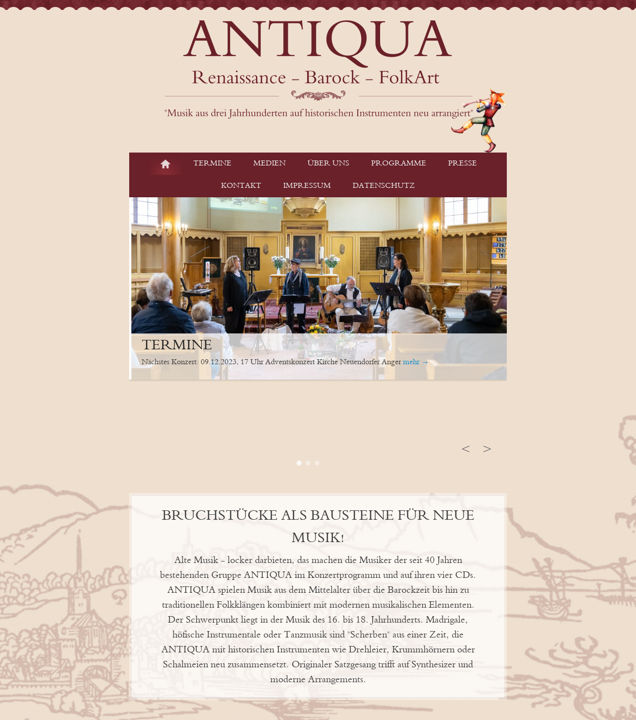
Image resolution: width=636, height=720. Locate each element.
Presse (462, 163)
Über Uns (328, 163)
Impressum (307, 185)
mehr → (416, 362)
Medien (269, 163)
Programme (398, 163)
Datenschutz (384, 185)
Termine (212, 163)
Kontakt (241, 185)
